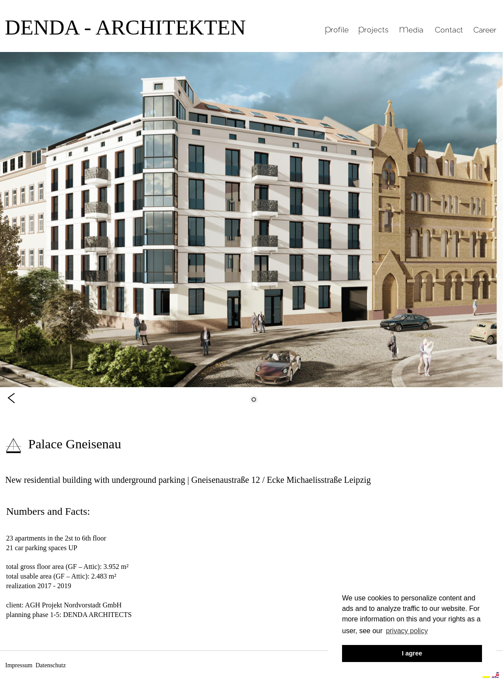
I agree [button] (412, 653)
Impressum (18, 665)
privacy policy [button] (407, 630)
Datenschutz (50, 665)
